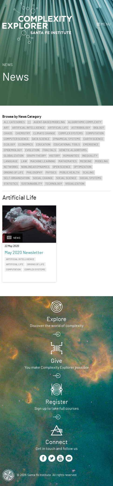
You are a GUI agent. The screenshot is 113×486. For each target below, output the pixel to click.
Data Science (41, 139)
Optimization (82, 167)
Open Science (62, 167)
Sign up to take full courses (56, 408)
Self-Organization (17, 178)
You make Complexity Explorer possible (56, 367)
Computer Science (16, 139)
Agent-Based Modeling (49, 122)
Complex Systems (70, 133)
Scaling (88, 172)
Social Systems (90, 178)
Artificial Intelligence (28, 127)
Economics (25, 144)
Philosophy (34, 172)
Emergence (91, 144)
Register (56, 402)
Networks (11, 167)
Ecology (9, 144)
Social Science (66, 178)
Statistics (11, 183)
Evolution (32, 150)
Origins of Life (13, 172)
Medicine (86, 161)
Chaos (8, 133)
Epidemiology (13, 150)
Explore (56, 319)
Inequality (89, 155)
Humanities (71, 155)
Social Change (43, 178)
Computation (95, 133)
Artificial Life (58, 127)
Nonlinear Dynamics (35, 167)
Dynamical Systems (66, 139)
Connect (56, 442)
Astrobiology (80, 127)
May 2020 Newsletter (24, 253)
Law (24, 161)
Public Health (69, 172)
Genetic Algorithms (73, 150)
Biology (98, 127)
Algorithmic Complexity (84, 122)
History (54, 155)
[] (29, 122)
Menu (106, 24)
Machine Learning (42, 161)
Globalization (14, 155)
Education (43, 144)
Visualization (74, 183)
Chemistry (23, 133)
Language (11, 161)
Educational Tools (67, 144)
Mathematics (67, 161)
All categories (14, 122)
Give (56, 361)
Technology (53, 183)
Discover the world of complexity (56, 326)
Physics (51, 172)
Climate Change (44, 133)
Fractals (49, 150)
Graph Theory (36, 155)
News (7, 65)
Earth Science (93, 139)
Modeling (101, 161)
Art (6, 127)
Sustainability (31, 183)
